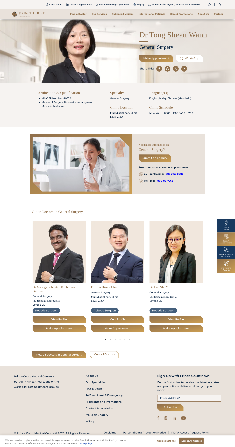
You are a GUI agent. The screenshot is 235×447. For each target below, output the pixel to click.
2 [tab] (110, 339)
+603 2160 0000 (174, 173)
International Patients (152, 14)
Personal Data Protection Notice (144, 432)
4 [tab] (120, 339)
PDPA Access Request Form (190, 432)
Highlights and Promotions (103, 401)
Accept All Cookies (191, 441)
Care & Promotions (181, 14)
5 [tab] (125, 339)
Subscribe (170, 407)
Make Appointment (156, 58)
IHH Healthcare (34, 381)
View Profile (59, 319)
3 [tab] (115, 339)
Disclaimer (111, 432)
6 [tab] (129, 339)
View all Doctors (104, 354)
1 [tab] (105, 339)
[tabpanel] (59, 277)
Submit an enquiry (154, 157)
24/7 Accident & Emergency (104, 395)
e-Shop (90, 421)
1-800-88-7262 (164, 180)
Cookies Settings (166, 441)
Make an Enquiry (97, 414)
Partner (218, 14)
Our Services (99, 14)
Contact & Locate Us (99, 408)
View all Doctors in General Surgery (59, 354)
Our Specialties (96, 382)
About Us (203, 14)
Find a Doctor (78, 14)
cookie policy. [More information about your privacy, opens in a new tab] (85, 443)
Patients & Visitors (122, 14)
